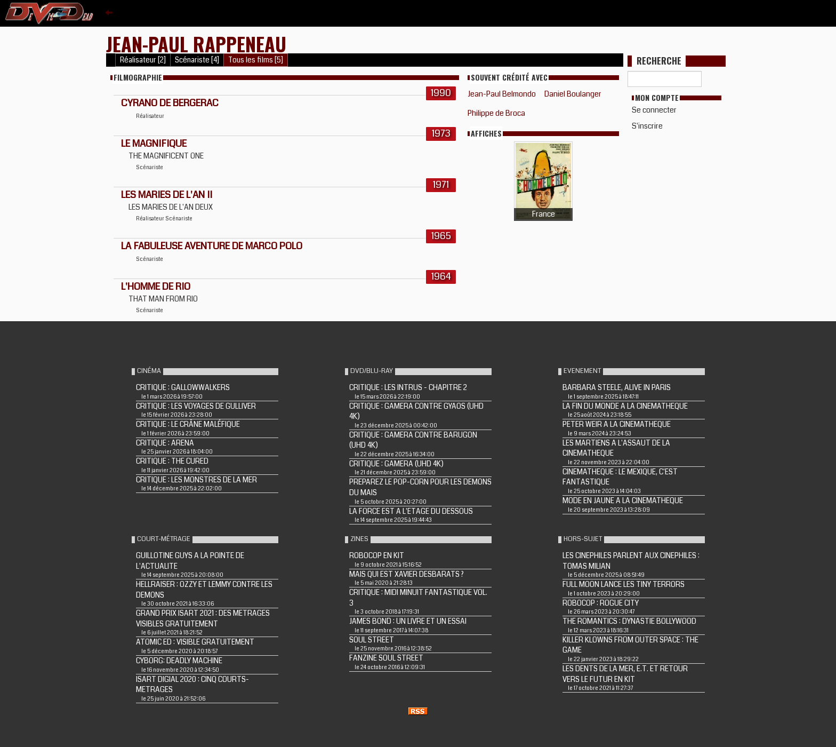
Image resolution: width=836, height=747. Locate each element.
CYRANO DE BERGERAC (170, 103)
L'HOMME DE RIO (155, 286)
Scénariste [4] (197, 60)
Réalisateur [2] (143, 60)
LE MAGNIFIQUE (154, 143)
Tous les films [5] (255, 60)
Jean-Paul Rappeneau (196, 43)
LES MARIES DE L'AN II (166, 195)
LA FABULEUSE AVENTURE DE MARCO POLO (211, 246)
